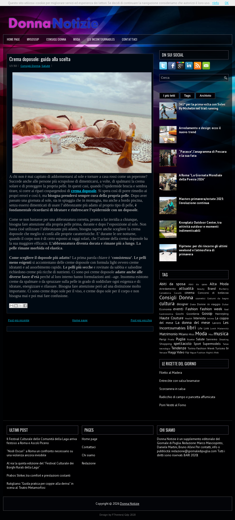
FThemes (117, 514)
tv (227, 348)
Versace (163, 352)
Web (216, 352)
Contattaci (129, 39)
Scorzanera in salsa (172, 389)
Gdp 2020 (130, 514)
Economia (165, 309)
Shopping (165, 344)
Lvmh (213, 328)
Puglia (180, 338)
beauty (200, 288)
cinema (189, 293)
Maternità (223, 328)
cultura (167, 303)
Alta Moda (219, 283)
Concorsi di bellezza (213, 292)
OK (227, 3)
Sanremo (211, 339)
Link (206, 328)
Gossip (207, 313)
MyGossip (33, 39)
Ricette (190, 339)
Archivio (205, 95)
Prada (171, 339)
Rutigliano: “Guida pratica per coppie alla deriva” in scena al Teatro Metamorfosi (40, 486)
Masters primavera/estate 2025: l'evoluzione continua (201, 201)
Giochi (180, 313)
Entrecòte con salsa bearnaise (179, 381)
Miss (191, 334)
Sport (197, 344)
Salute (46, 66)
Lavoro (216, 323)
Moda (76, 39)
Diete (193, 304)
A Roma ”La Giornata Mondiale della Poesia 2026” (200, 177)
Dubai (225, 304)
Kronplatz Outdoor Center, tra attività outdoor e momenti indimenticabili (200, 227)
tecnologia (164, 348)
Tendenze (178, 348)
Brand (212, 289)
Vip (187, 352)
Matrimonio (168, 333)
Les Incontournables (101, 39)
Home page (13, 39)
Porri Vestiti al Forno (172, 405)
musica (221, 333)
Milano (183, 334)
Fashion (191, 308)
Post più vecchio (141, 320)
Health (188, 318)
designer (182, 304)
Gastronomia (166, 313)
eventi (178, 308)
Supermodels (212, 344)
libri (191, 327)
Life (200, 328)
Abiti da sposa (172, 283)
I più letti (169, 95)
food (226, 309)
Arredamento (167, 288)
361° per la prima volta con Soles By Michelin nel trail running (202, 106)
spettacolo (183, 343)
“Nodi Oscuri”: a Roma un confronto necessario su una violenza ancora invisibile (40, 453)
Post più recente (18, 320)
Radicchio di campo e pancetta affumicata (187, 397)
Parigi (162, 339)
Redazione (89, 463)
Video (180, 352)
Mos (211, 334)
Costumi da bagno (218, 298)
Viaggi (172, 352)
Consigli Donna (56, 39)
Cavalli (178, 292)
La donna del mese (192, 322)
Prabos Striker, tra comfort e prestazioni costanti (38, 475)
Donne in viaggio (208, 304)
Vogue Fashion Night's (201, 352)
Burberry (224, 288)
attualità (186, 288)
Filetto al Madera (170, 373)
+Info (215, 3)
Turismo (220, 348)
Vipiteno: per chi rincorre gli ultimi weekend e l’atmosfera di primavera (203, 250)
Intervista (199, 318)
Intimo (210, 318)
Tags (187, 95)
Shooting (224, 339)
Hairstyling (222, 313)
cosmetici (200, 298)
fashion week (211, 308)
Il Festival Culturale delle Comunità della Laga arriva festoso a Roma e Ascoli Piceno (42, 441)
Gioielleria (192, 313)
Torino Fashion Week (201, 348)
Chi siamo (88, 455)
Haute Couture (171, 317)
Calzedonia (165, 292)
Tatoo (226, 344)
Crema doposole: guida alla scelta (39, 58)
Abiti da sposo (197, 284)
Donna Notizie (129, 504)
